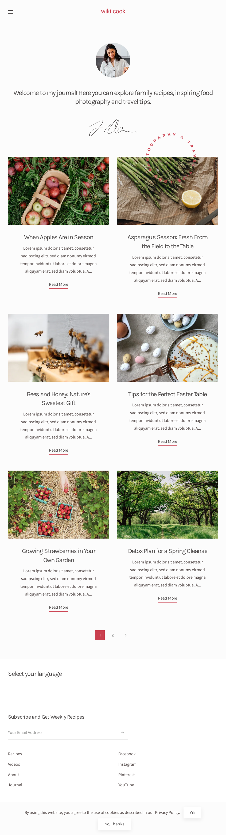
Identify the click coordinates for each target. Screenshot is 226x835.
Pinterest (126, 775)
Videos (14, 764)
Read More (58, 284)
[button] (10, 12)
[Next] (126, 635)
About (13, 775)
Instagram (127, 764)
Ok (192, 812)
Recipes (15, 754)
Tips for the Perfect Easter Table (167, 394)
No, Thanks (114, 823)
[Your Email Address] (68, 732)
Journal (15, 785)
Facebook (127, 754)
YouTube (126, 785)
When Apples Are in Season (58, 237)
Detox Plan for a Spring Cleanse (167, 551)
